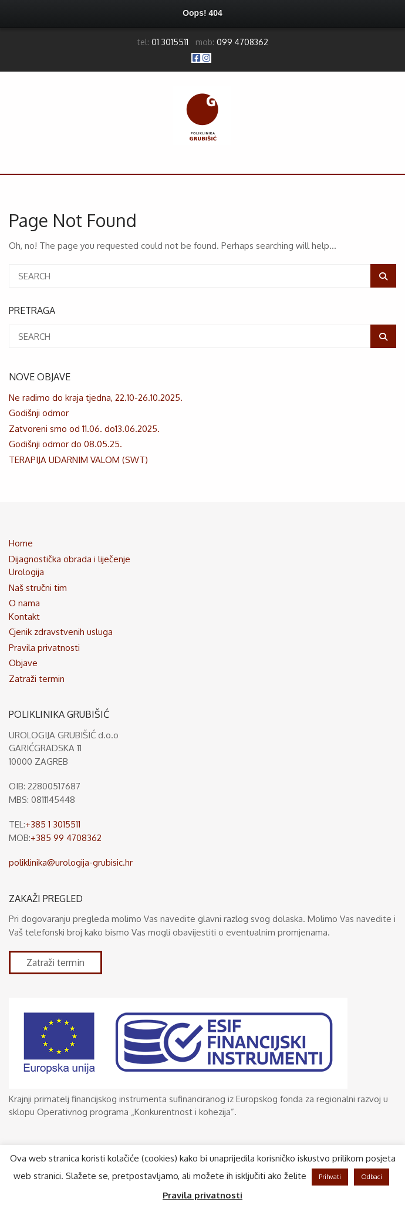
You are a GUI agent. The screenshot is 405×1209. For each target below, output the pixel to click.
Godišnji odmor (39, 412)
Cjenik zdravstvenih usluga (61, 631)
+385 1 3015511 (52, 824)
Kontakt (24, 616)
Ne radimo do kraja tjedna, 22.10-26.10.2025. (96, 397)
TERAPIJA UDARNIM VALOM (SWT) (78, 459)
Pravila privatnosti (44, 647)
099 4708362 (242, 42)
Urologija (26, 572)
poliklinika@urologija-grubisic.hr (71, 862)
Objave (23, 662)
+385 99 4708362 (66, 837)
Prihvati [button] (330, 1177)
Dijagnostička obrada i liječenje (69, 559)
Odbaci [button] (371, 1177)
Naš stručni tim (38, 587)
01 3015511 (169, 42)
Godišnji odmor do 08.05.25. (65, 444)
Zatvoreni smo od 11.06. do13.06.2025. (84, 428)
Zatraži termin (37, 678)
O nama (24, 603)
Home (21, 543)
